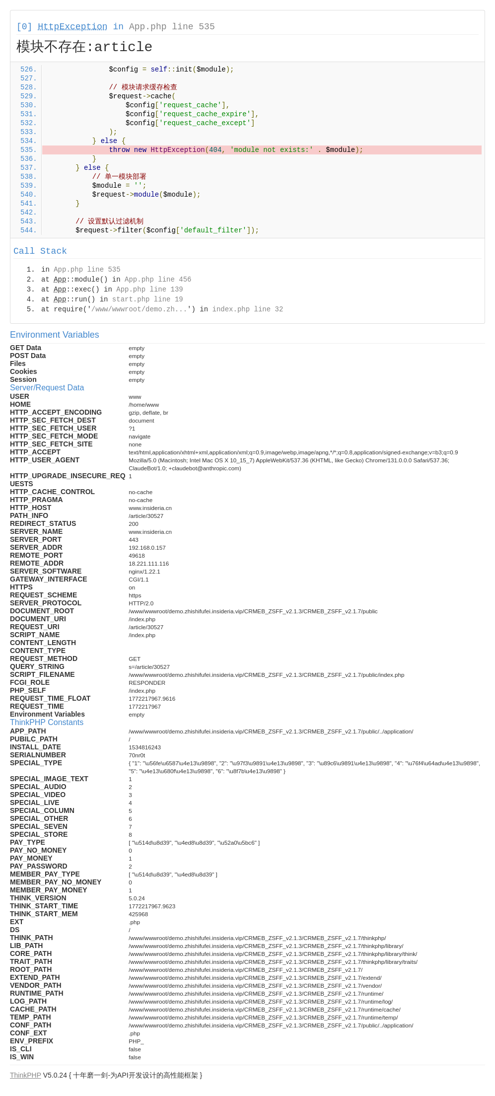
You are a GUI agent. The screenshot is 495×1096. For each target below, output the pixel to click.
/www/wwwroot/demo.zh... (139, 309)
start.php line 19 (147, 299)
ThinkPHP (25, 1075)
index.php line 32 (247, 309)
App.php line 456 (158, 280)
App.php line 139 (149, 289)
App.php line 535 (172, 27)
